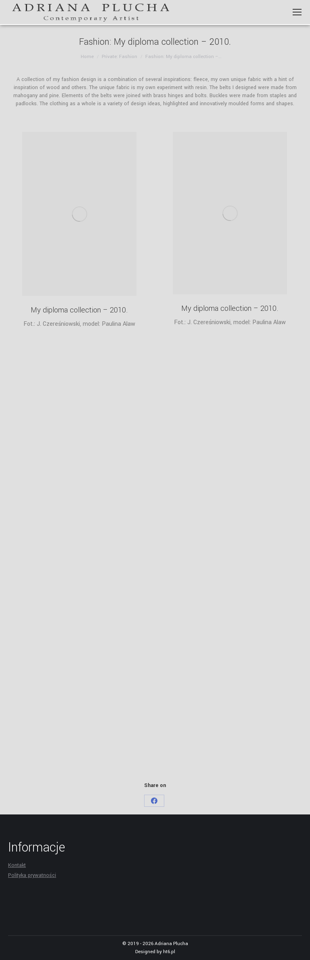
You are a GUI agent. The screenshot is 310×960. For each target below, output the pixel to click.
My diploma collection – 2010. (79, 310)
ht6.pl (169, 951)
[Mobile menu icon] (297, 12)
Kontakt (17, 865)
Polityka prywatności (32, 875)
